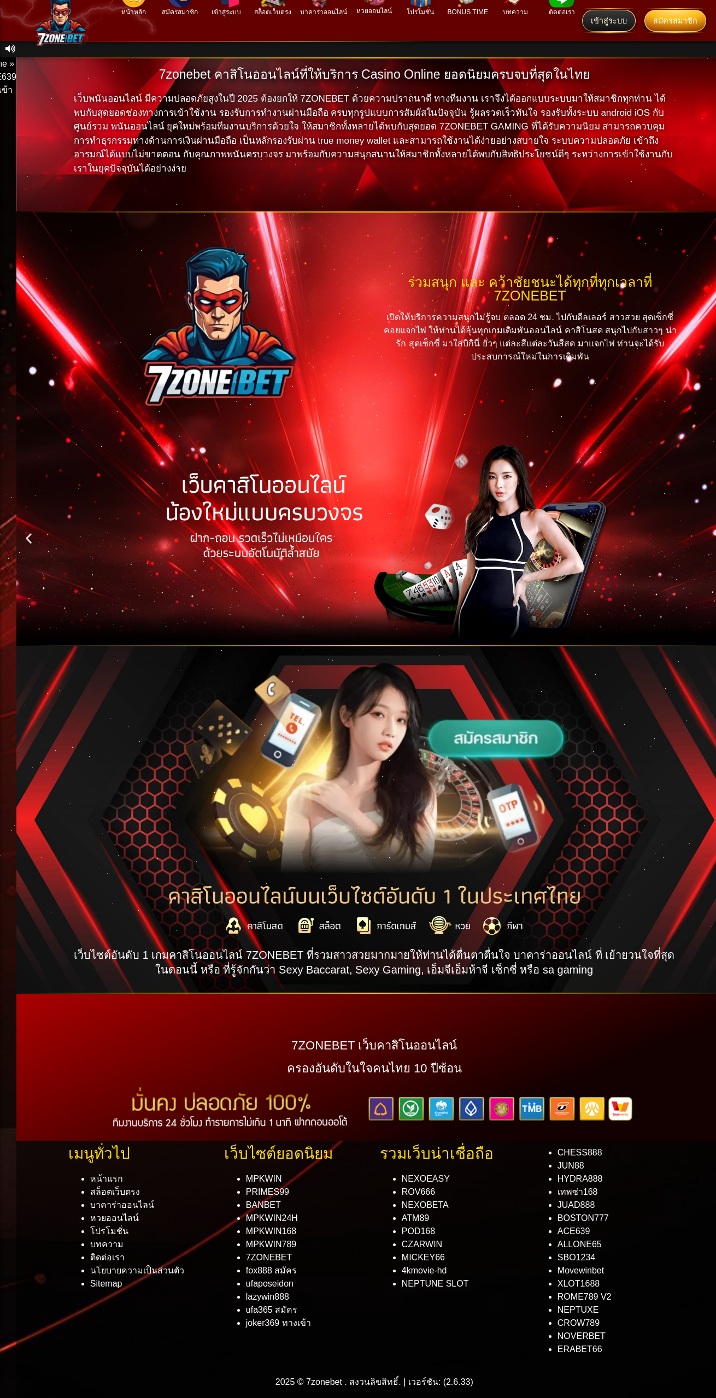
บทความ (107, 1244)
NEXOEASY (426, 1178)
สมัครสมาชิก (675, 20)
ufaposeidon (270, 1283)
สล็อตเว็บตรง (115, 1191)
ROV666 (418, 1191)
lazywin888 (267, 1296)
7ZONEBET (269, 1257)
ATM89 (415, 1218)
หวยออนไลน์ (114, 1218)
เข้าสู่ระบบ (609, 20)
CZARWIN (422, 1244)
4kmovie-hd (424, 1270)
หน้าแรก (106, 1178)
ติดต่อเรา (107, 1257)
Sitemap (106, 1283)
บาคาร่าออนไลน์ (122, 1205)
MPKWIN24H (272, 1218)
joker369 (278, 1323)
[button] (29, 538)
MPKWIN (264, 1178)
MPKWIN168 (271, 1231)
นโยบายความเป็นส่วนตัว (137, 1270)
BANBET (263, 1205)
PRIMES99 (267, 1191)
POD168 (418, 1231)
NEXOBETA (425, 1205)
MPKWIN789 (271, 1244)
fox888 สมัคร (271, 1270)
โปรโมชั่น (109, 1231)
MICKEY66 (423, 1257)
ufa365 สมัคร (271, 1309)
